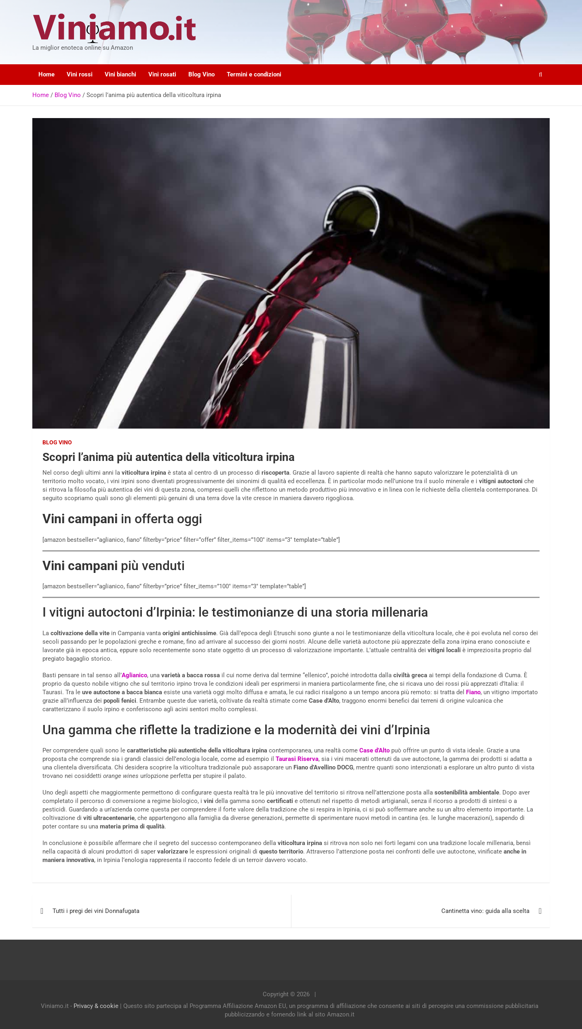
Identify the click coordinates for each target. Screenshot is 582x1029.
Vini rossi (80, 74)
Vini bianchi (120, 74)
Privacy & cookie (96, 1006)
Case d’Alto (374, 750)
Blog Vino (201, 74)
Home (46, 74)
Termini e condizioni (254, 74)
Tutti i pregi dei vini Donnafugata (96, 911)
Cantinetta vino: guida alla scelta (485, 911)
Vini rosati (162, 74)
